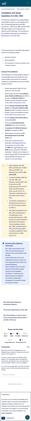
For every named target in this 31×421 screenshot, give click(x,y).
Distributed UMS (20, 229)
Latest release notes (11, 257)
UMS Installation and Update (23, 9)
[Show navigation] (27, 417)
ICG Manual (8, 273)
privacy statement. (6, 413)
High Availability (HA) (11, 267)
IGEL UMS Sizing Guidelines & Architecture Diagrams (12, 303)
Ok (3, 418)
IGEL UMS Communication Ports (15, 102)
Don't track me (10, 418)
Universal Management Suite (8, 9)
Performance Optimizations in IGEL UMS (15, 310)
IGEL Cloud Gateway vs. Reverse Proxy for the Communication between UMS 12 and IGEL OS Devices (15, 317)
